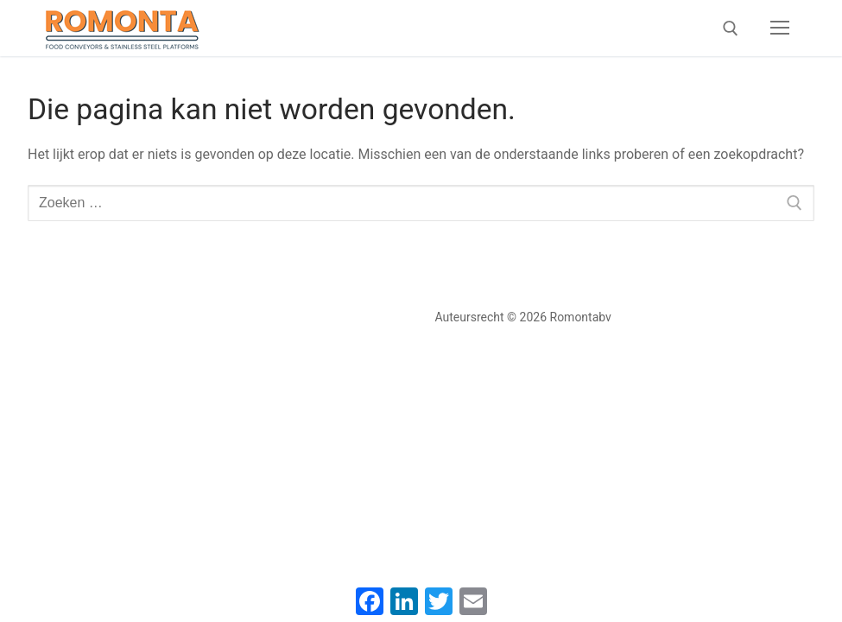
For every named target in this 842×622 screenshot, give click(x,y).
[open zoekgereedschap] (730, 28)
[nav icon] (779, 28)
